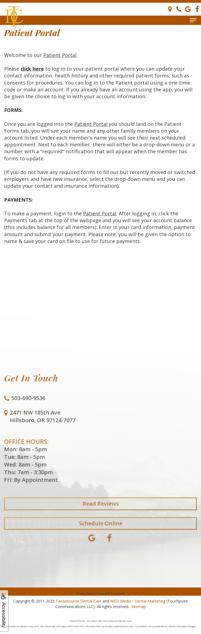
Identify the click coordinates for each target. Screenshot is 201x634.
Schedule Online (100, 528)
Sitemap (138, 606)
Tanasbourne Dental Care (78, 601)
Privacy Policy (85, 593)
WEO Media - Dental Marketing (137, 601)
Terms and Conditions (110, 593)
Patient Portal (60, 55)
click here (32, 68)
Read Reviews (101, 509)
